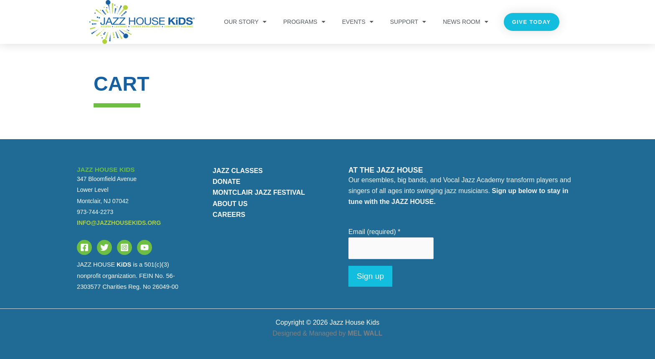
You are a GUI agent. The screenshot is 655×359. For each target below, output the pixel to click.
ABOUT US (230, 203)
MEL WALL (365, 333)
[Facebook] (84, 247)
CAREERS (229, 214)
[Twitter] (104, 247)
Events (357, 22)
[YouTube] (144, 247)
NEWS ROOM (465, 22)
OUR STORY (245, 22)
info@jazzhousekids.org (119, 222)
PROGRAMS (304, 22)
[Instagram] (124, 247)
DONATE (226, 181)
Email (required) (374, 231)
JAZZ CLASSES (238, 170)
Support (408, 22)
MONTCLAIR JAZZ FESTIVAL (259, 192)
